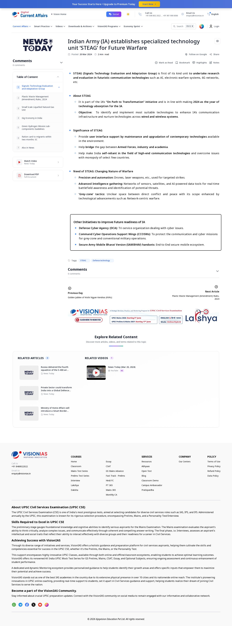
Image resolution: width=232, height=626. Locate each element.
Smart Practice (43, 26)
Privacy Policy (213, 466)
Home (74, 461)
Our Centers (184, 461)
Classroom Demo (150, 480)
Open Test (147, 471)
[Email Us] (192, 14)
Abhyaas (146, 466)
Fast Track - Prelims (115, 475)
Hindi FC (110, 480)
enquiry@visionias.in (21, 473)
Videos (61, 26)
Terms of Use (213, 461)
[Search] (183, 26)
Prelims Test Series (80, 475)
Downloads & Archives (81, 26)
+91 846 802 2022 (153, 16)
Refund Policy (213, 471)
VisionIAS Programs (109, 26)
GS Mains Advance (115, 471)
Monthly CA (111, 494)
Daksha (74, 490)
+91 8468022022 (20, 466)
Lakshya (75, 485)
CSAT (108, 466)
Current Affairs (22, 26)
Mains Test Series (79, 471)
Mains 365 (111, 490)
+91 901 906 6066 (170, 15)
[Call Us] (140, 14)
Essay (108, 461)
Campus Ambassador (152, 485)
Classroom (76, 466)
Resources (147, 461)
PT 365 (109, 485)
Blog (144, 475)
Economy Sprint (133, 26)
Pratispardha (148, 490)
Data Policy (213, 475)
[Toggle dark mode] (128, 14)
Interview (75, 480)
